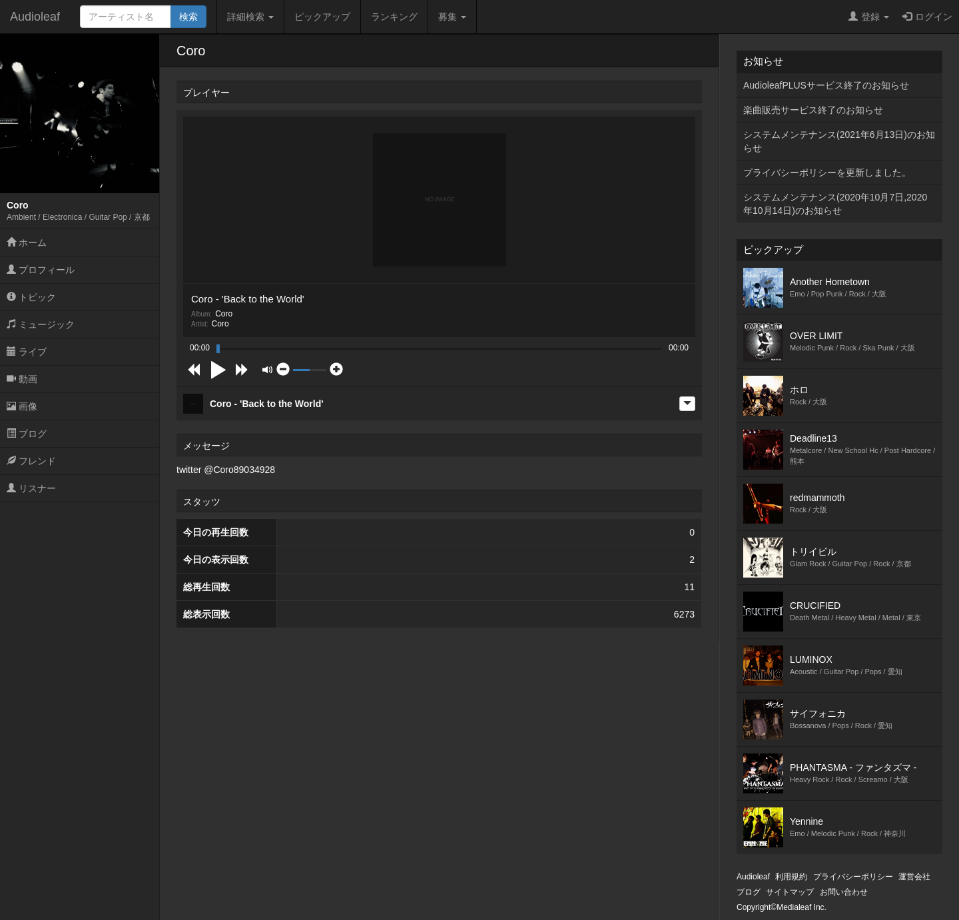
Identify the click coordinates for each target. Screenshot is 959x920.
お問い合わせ (844, 892)
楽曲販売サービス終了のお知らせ (813, 110)
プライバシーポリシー (853, 876)
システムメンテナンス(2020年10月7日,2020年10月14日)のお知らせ (835, 204)
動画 (22, 379)
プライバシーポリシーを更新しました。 (827, 172)
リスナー (31, 488)
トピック (31, 297)
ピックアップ (322, 16)
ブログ (27, 433)
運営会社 (914, 876)
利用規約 (791, 876)
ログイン (927, 16)
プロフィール (41, 269)
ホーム (27, 242)
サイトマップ (790, 892)
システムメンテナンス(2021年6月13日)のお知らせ (839, 141)
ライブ (27, 351)
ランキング (394, 16)
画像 (22, 406)
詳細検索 (250, 16)
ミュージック (41, 324)
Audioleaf (35, 16)
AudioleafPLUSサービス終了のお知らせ (826, 85)
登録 (868, 16)
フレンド (31, 461)
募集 (452, 16)
